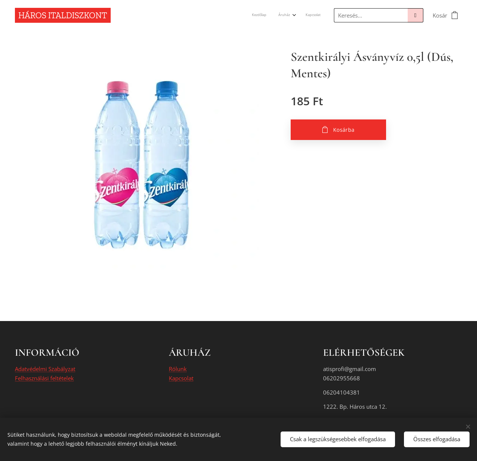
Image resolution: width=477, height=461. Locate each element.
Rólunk (178, 369)
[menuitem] (295, 15)
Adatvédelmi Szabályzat (45, 369)
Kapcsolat (181, 378)
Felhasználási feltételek (44, 378)
